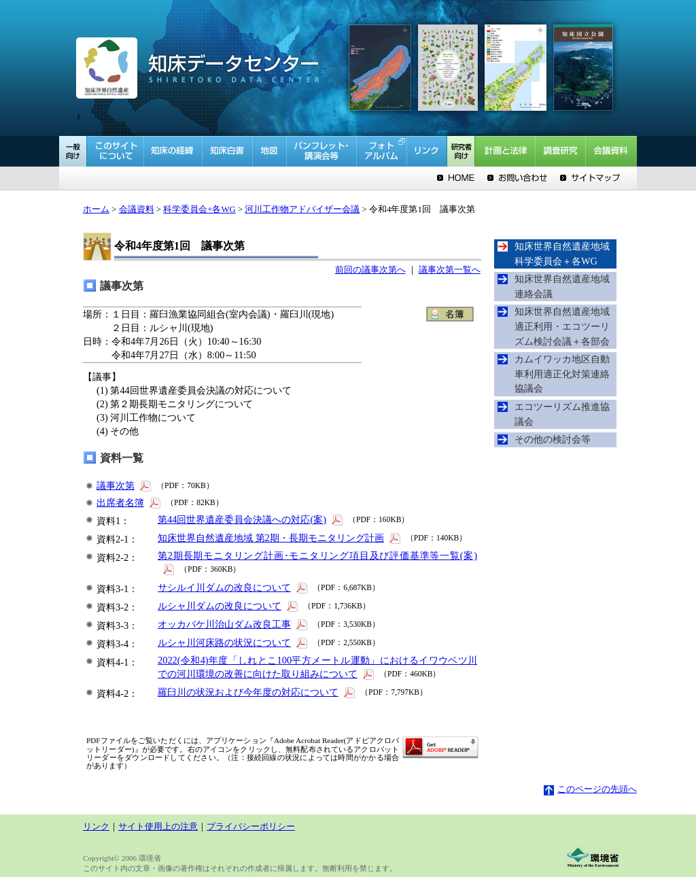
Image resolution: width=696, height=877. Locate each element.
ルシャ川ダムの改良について (229, 605)
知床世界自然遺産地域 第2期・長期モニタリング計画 (280, 537)
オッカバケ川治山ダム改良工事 (233, 624)
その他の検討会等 (553, 439)
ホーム (96, 209)
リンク (96, 826)
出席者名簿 (129, 502)
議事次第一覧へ (450, 270)
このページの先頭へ (590, 789)
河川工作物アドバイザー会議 (302, 209)
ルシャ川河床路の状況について (233, 642)
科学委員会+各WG (199, 209)
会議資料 (136, 209)
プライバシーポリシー (251, 826)
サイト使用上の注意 (158, 826)
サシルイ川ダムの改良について (233, 587)
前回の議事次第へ (370, 270)
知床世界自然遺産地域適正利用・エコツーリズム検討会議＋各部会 (562, 326)
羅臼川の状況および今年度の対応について (257, 692)
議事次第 (125, 485)
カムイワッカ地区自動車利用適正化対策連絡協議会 (562, 374)
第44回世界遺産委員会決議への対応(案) (251, 519)
